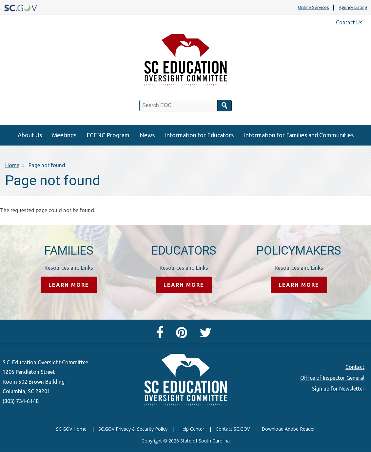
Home (12, 165)
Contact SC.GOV (233, 429)
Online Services (313, 8)
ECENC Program (108, 135)
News (147, 135)
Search (224, 105)
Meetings (64, 135)
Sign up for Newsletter (338, 389)
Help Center (191, 429)
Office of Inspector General (332, 378)
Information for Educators (199, 135)
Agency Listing (353, 8)
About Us (30, 135)
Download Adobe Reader (288, 429)
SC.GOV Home (71, 429)
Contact (354, 367)
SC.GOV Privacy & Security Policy (132, 429)
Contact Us (349, 22)
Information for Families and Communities (299, 135)
